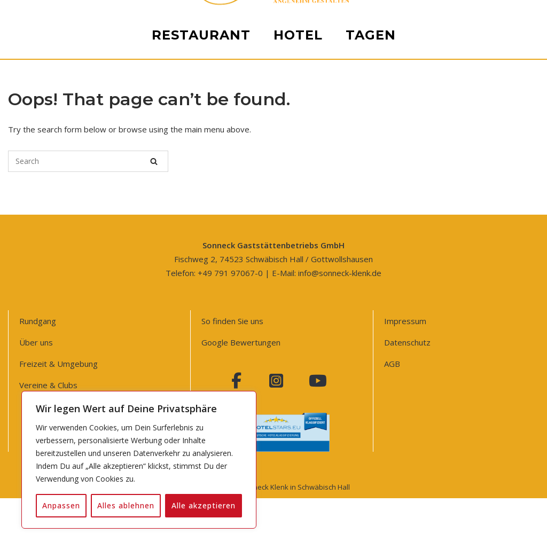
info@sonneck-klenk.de (339, 273)
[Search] (153, 161)
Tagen (371, 432)
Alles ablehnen (125, 505)
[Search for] (88, 161)
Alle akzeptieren (203, 505)
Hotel (298, 432)
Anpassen (61, 505)
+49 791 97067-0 (230, 273)
